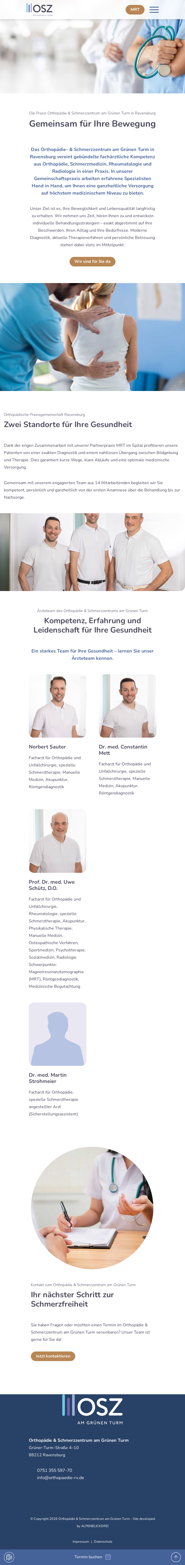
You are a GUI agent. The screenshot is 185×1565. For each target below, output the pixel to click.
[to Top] (176, 1557)
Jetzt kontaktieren (53, 1356)
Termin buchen (88, 1557)
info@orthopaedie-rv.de (60, 1478)
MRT (135, 9)
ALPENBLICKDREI (94, 1526)
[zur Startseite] (50, 9)
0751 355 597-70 (54, 1470)
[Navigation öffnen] (154, 10)
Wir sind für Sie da (92, 261)
